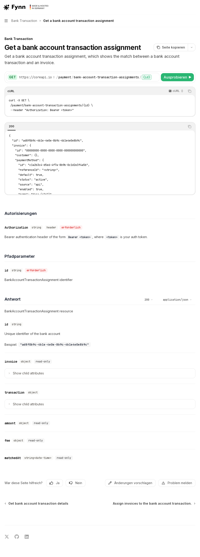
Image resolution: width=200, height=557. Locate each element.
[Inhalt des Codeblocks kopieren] (190, 91)
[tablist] (95, 126)
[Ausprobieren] (177, 77)
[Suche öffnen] (185, 7)
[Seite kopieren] (171, 47)
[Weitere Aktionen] (194, 7)
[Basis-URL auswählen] (37, 77)
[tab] (11, 126)
